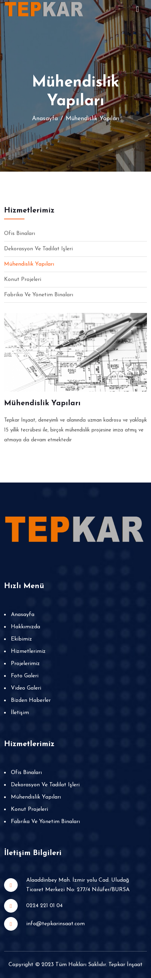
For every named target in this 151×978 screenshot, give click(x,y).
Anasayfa (45, 118)
